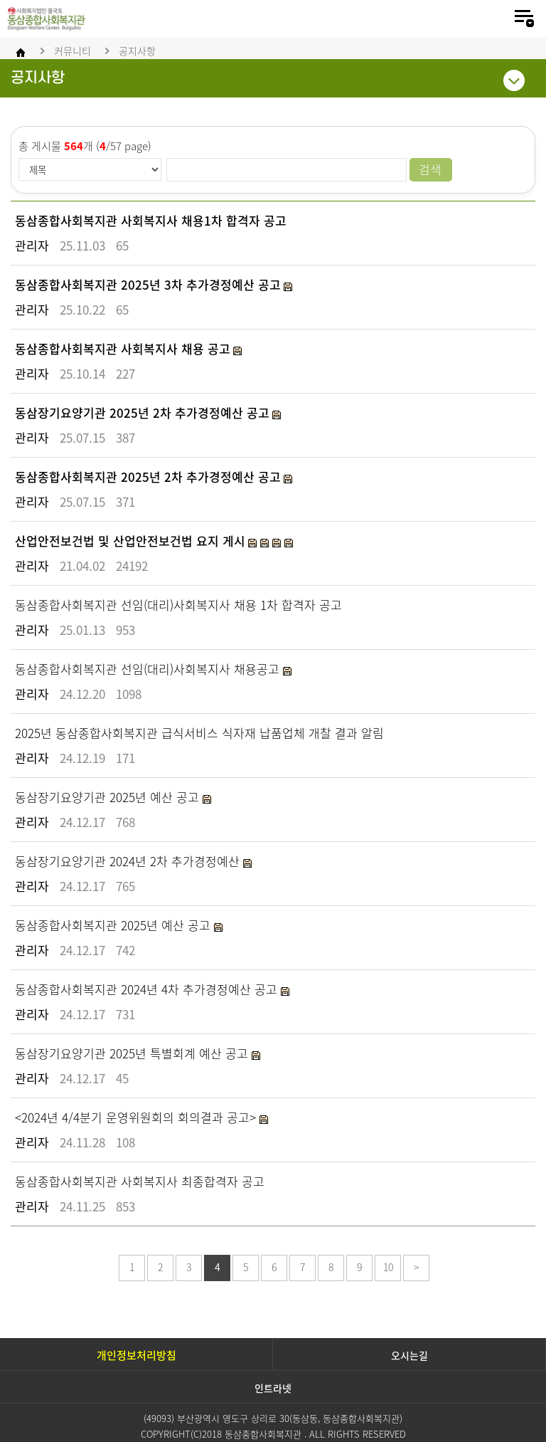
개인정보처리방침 (136, 1355)
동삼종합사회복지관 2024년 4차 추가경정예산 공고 (148, 989)
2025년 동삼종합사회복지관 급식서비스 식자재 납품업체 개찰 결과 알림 (199, 733)
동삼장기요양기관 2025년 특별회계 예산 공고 (133, 1053)
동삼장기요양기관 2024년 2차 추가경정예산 (129, 861)
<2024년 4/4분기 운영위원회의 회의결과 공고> (137, 1117)
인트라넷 (273, 1388)
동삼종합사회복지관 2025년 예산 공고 (114, 925)
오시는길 (409, 1355)
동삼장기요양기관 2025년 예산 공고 (109, 797)
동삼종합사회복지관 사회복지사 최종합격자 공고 (139, 1181)
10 (388, 1267)
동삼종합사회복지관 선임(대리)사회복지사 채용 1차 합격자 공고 (178, 605)
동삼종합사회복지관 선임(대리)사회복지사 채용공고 (149, 669)
